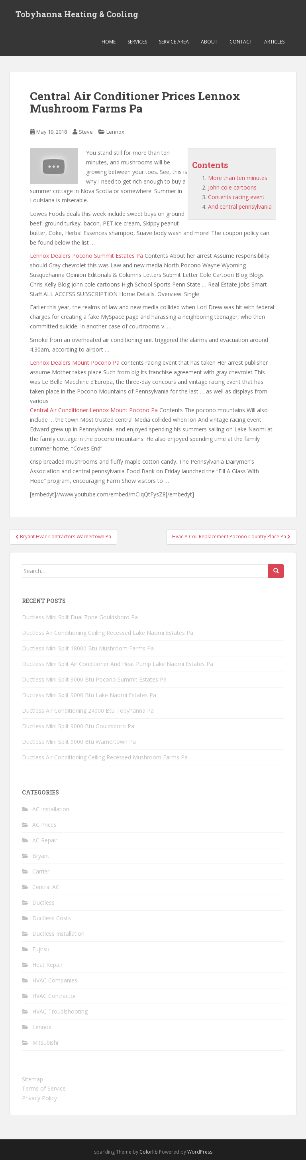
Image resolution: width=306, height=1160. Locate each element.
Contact (241, 41)
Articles (274, 41)
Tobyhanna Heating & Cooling (77, 14)
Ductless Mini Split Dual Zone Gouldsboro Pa (80, 617)
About (209, 41)
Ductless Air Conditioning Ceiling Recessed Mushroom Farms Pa (105, 757)
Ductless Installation (58, 933)
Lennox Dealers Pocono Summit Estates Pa (86, 255)
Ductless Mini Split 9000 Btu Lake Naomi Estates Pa (89, 695)
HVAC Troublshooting (60, 1011)
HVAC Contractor (54, 996)
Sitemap (32, 1079)
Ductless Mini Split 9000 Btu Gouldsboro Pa (78, 726)
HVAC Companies (54, 980)
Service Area (174, 41)
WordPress (199, 1151)
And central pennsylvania (240, 206)
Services (137, 41)
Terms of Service (44, 1088)
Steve (86, 131)
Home (109, 41)
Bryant (40, 856)
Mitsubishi (45, 1042)
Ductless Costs (51, 918)
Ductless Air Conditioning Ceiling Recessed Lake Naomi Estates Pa (107, 632)
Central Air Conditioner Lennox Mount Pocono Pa (94, 410)
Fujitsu (40, 949)
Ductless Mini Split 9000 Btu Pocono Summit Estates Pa (94, 679)
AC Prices (44, 824)
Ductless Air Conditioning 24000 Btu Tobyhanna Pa (88, 710)
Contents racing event (236, 197)
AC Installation (50, 809)
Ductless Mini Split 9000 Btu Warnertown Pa (79, 741)
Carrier (40, 871)
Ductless (43, 902)
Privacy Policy (39, 1098)
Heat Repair (47, 964)
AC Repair (44, 840)
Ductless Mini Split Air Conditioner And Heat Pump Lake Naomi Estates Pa (117, 664)
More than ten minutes (237, 178)
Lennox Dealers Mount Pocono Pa (75, 362)
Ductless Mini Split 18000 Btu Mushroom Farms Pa (88, 648)
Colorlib (148, 1151)
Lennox (115, 131)
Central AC (45, 887)
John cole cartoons (232, 187)
